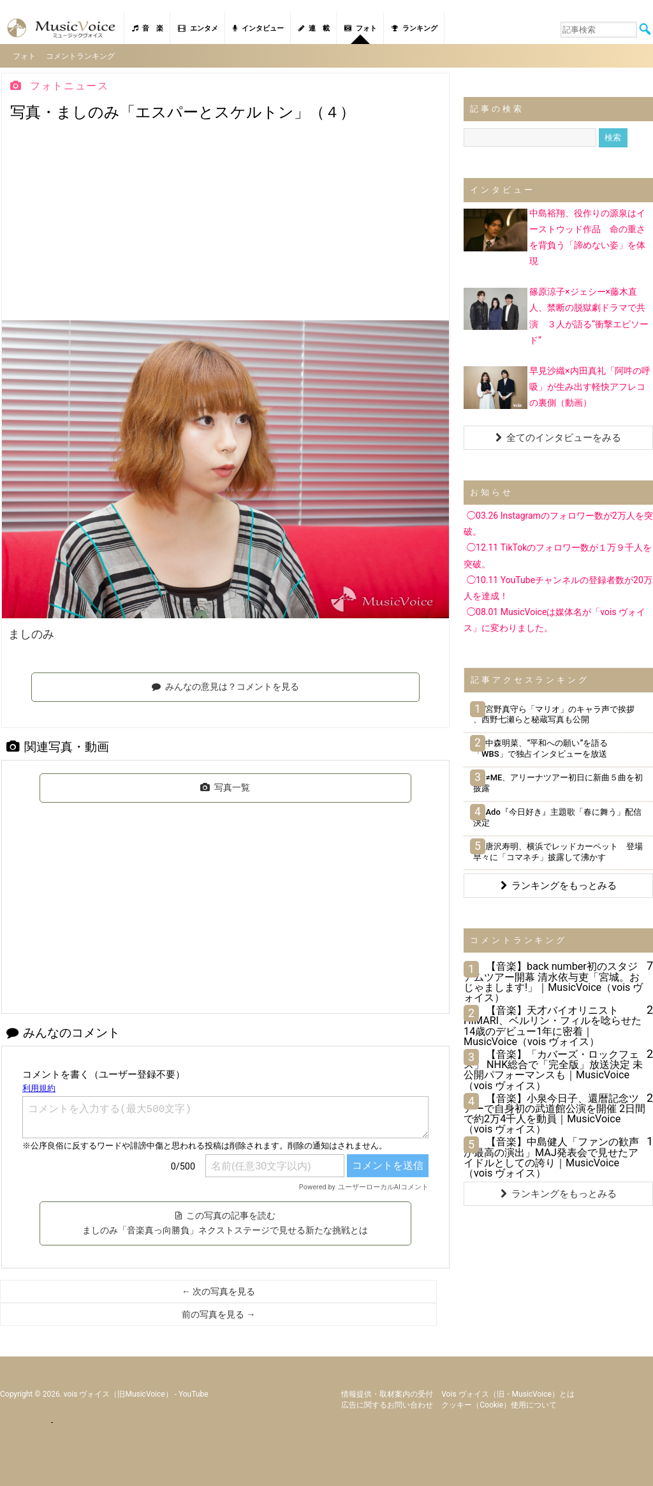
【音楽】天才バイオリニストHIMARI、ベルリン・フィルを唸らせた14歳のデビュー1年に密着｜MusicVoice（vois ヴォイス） (553, 1022)
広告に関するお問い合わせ (387, 1401)
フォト (360, 28)
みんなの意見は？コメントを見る (225, 683)
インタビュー (258, 28)
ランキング (414, 28)
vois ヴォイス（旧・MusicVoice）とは (508, 1390)
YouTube (194, 1390)
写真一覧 (225, 783)
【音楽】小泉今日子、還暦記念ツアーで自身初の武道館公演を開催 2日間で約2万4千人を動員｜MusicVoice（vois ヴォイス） (554, 1110)
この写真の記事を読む (225, 1219)
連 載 (314, 28)
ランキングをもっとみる (559, 882)
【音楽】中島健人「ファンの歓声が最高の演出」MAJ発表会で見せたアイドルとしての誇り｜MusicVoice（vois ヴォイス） (551, 1153)
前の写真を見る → (218, 1310)
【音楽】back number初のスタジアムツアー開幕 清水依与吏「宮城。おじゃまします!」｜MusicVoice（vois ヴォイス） (553, 978)
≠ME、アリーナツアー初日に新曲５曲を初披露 (558, 779)
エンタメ (198, 28)
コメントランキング (84, 53)
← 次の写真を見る (218, 1287)
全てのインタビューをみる (558, 434)
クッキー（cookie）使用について (499, 1401)
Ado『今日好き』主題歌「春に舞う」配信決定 (557, 813)
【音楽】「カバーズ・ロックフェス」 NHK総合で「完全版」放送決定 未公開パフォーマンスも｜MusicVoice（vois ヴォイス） (553, 1066)
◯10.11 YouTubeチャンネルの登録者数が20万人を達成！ (558, 584)
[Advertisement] (225, 220)
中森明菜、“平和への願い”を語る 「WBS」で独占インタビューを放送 (544, 744)
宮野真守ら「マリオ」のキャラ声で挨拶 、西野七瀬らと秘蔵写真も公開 (554, 711)
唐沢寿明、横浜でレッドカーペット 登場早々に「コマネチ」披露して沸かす (558, 848)
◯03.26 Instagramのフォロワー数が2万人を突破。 (558, 520)
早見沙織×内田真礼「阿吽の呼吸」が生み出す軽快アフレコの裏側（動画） (589, 383)
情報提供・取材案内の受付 (387, 1390)
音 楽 (147, 28)
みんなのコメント (63, 1029)
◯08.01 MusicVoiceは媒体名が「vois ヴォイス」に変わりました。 (554, 616)
